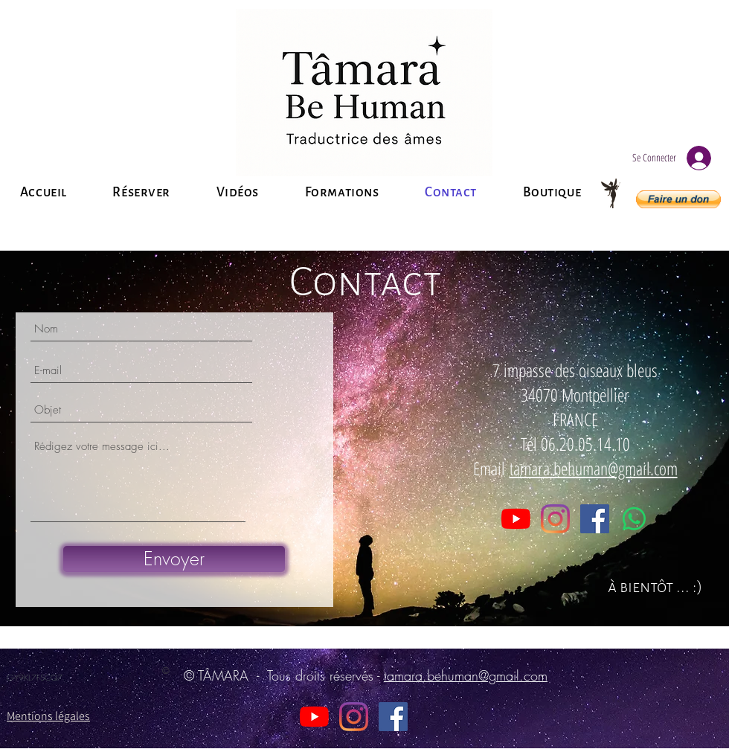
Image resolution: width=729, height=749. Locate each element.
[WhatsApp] (634, 518)
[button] (678, 199)
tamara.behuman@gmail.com (594, 468)
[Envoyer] (174, 559)
